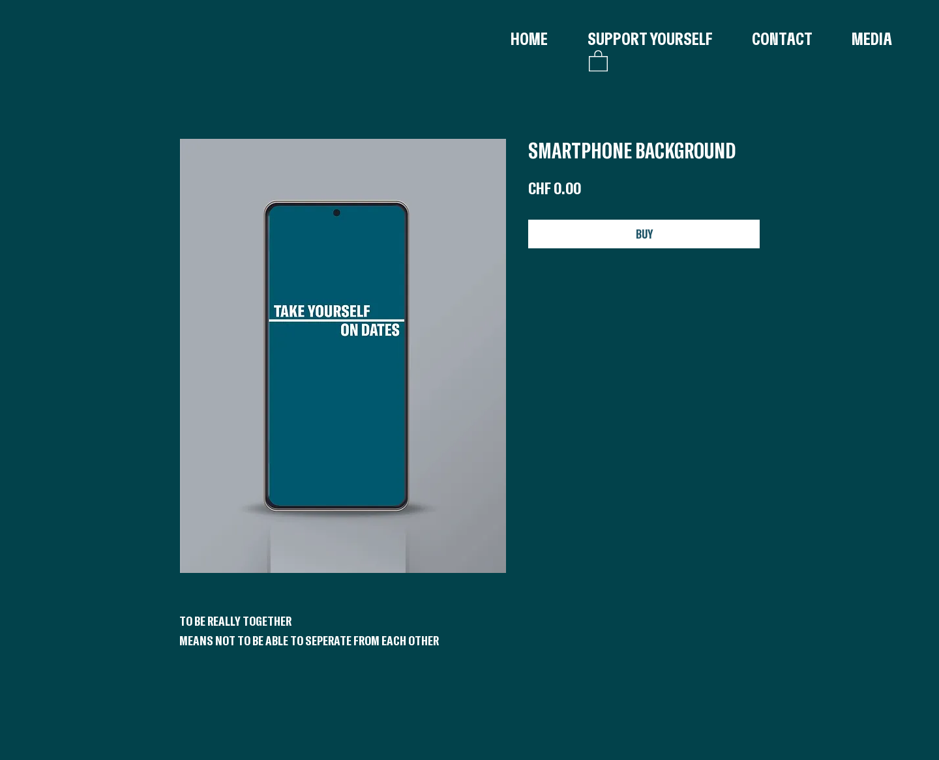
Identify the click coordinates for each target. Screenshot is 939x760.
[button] (598, 60)
